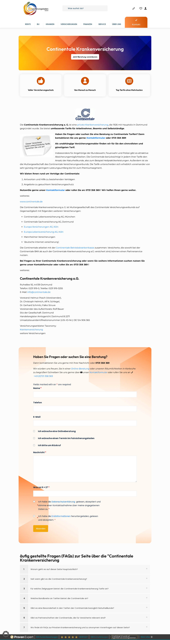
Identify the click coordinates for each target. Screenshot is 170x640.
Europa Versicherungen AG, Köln (41, 227)
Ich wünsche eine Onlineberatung (57, 431)
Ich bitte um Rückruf (49, 445)
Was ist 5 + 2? (41, 487)
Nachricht (39, 452)
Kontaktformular (96, 138)
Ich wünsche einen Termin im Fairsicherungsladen (66, 438)
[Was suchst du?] (85, 8)
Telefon (37, 402)
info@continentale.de (38, 292)
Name (37, 388)
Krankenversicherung (31, 329)
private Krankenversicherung (92, 124)
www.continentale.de (31, 201)
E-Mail (37, 416)
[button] (85, 569)
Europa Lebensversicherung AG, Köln (43, 232)
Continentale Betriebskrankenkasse (75, 247)
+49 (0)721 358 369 (43, 376)
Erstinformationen (61, 516)
